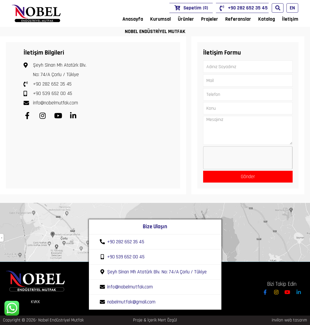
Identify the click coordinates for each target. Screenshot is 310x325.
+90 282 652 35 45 (242, 8)
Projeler (209, 19)
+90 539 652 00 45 (48, 93)
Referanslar (238, 19)
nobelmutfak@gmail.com (131, 302)
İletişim (290, 19)
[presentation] (248, 158)
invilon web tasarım (289, 320)
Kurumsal (160, 19)
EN (292, 8)
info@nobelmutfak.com (51, 103)
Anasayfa (132, 19)
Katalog (266, 19)
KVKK (35, 302)
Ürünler (186, 19)
